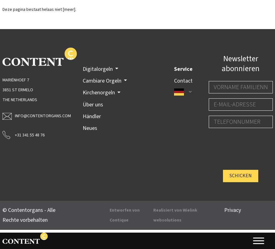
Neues (90, 128)
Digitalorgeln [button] (98, 69)
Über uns (93, 105)
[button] (183, 92)
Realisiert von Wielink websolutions (175, 215)
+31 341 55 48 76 (23, 134)
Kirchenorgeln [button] (99, 93)
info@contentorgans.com (34, 116)
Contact (183, 81)
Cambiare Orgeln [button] (103, 81)
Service (183, 69)
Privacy (232, 210)
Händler (92, 116)
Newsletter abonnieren (241, 64)
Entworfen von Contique (125, 215)
